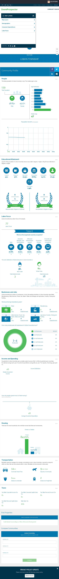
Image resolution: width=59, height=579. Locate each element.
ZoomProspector (9, 9)
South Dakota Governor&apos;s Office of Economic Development (20, 522)
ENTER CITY (29, 541)
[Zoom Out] (57, 51)
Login (56, 5)
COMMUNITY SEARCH (53, 9)
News (39, 5)
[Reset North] (57, 54)
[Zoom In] (57, 49)
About (35, 5)
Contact (43, 5)
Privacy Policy (49, 5)
